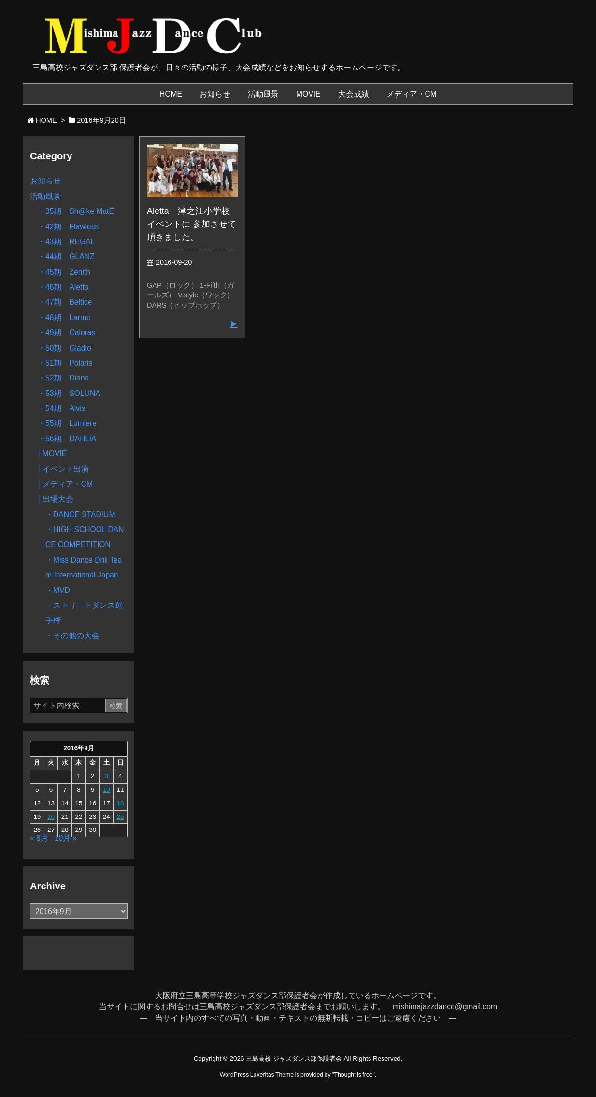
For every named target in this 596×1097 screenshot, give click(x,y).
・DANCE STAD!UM (80, 514)
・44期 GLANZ (66, 257)
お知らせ (45, 181)
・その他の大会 (72, 636)
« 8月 (39, 838)
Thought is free (353, 1074)
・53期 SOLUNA (69, 393)
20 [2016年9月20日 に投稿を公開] (51, 816)
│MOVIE (52, 454)
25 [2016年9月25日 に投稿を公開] (120, 816)
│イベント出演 (63, 469)
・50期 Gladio (64, 348)
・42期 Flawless (68, 227)
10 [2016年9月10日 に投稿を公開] (106, 789)
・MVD (57, 590)
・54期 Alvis (61, 408)
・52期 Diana (63, 378)
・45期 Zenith (64, 272)
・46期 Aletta (63, 287)
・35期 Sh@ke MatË (76, 211)
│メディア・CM (65, 484)
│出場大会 (55, 499)
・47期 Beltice (65, 302)
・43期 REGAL (66, 242)
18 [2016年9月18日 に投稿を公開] (120, 803)
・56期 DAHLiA (67, 439)
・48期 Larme (64, 317)
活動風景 (45, 196)
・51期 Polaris (65, 363)
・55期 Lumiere (67, 423)
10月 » (66, 838)
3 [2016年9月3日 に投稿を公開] (106, 776)
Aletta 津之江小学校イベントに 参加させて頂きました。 (191, 224)
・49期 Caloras (66, 332)
